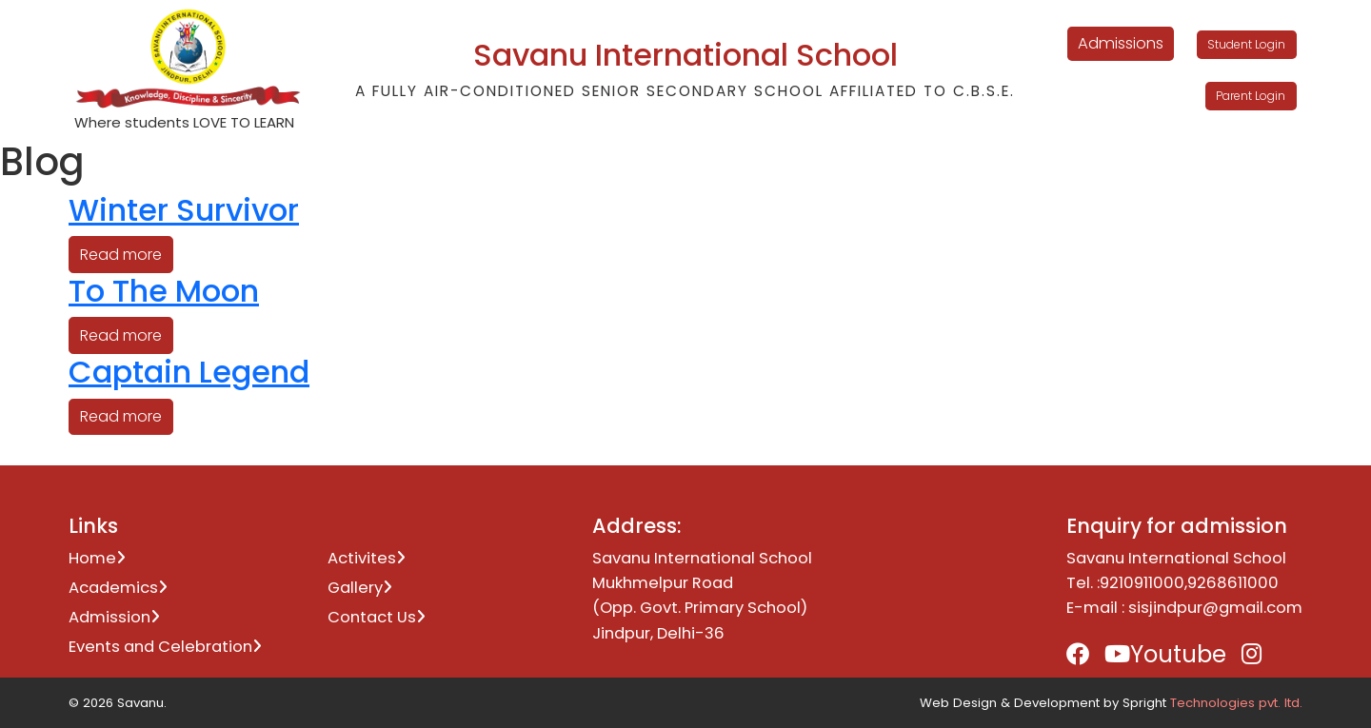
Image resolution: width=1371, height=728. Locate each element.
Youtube (1165, 654)
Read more (121, 255)
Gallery (360, 588)
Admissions (1120, 43)
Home (97, 558)
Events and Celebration (165, 647)
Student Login (1246, 44)
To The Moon (164, 290)
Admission (114, 617)
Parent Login (1250, 96)
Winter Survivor (184, 209)
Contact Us (377, 617)
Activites (367, 558)
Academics (118, 588)
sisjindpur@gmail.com (1215, 608)
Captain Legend (189, 371)
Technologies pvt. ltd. (1236, 703)
